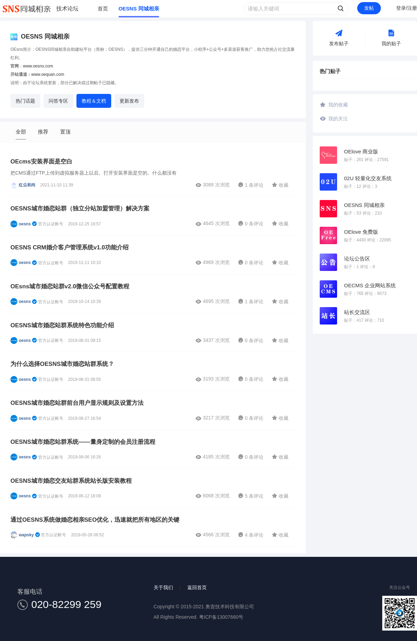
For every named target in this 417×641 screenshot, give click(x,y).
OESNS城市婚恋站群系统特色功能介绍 (62, 325)
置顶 (65, 132)
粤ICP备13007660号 (221, 617)
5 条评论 (251, 496)
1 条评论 (251, 185)
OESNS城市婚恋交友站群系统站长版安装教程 (71, 481)
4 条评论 (251, 535)
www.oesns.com (38, 66)
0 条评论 (251, 223)
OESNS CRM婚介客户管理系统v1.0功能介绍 (69, 247)
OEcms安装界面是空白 (41, 161)
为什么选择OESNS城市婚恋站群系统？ (62, 364)
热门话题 (25, 101)
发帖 (369, 8)
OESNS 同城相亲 (138, 8)
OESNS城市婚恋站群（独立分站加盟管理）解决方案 (79, 208)
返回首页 (197, 587)
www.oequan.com (47, 74)
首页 (103, 8)
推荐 (43, 132)
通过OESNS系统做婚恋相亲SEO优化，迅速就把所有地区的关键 (94, 519)
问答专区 (58, 101)
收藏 (280, 185)
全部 (21, 132)
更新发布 (129, 101)
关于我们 (163, 587)
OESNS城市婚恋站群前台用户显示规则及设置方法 (77, 403)
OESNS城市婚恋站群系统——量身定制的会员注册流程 (82, 442)
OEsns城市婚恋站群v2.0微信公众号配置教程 (69, 286)
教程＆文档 (94, 101)
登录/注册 (406, 8)
